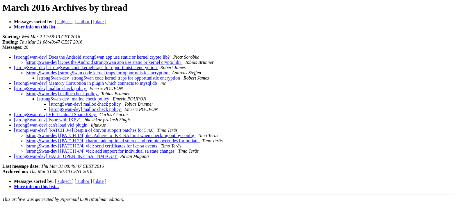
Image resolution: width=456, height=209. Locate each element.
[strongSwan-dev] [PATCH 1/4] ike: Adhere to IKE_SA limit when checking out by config (110, 135)
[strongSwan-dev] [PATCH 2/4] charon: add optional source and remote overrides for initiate (113, 140)
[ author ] (83, 21)
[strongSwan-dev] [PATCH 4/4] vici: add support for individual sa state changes (101, 151)
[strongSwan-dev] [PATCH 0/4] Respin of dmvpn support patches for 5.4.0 (84, 130)
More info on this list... (36, 26)
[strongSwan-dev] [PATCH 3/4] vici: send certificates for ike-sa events (92, 145)
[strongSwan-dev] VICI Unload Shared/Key (55, 114)
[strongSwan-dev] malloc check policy (50, 88)
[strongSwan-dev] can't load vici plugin (51, 124)
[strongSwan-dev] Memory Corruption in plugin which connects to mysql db (86, 83)
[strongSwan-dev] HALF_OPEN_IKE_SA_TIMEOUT (66, 156)
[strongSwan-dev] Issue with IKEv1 (48, 119)
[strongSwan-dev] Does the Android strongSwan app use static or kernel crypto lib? (92, 57)
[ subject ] (64, 21)
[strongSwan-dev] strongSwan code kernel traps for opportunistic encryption (86, 67)
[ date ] (99, 21)
